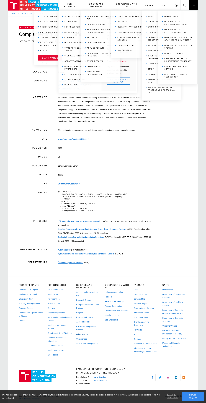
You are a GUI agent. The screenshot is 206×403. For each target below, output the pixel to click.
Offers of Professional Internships (57, 339)
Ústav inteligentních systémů (70, 263)
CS (193, 5)
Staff (136, 334)
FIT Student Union (55, 346)
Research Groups (83, 300)
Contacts (137, 339)
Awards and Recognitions (87, 343)
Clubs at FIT (53, 355)
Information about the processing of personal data (145, 350)
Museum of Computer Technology (171, 344)
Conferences (81, 339)
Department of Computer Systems (172, 319)
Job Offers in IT (111, 320)
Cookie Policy (172, 395)
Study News (53, 294)
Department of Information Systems (173, 296)
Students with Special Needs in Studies (31, 314)
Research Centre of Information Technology (172, 332)
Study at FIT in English (28, 290)
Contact (22, 321)
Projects (79, 313)
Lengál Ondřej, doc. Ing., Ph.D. (71, 85)
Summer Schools (26, 308)
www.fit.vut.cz (100, 377)
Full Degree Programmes (29, 303)
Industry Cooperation (114, 292)
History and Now (141, 317)
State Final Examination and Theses (60, 319)
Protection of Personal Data (145, 344)
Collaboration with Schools (116, 311)
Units (165, 5)
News (136, 290)
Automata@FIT (64, 250)
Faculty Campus (140, 303)
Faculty (150, 5)
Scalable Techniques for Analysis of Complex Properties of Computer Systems (92, 229)
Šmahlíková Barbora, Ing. (69, 89)
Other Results (82, 334)
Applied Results (83, 322)
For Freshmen (54, 299)
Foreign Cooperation (113, 306)
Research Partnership (114, 301)
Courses (51, 308)
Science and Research (96, 5)
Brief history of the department (141, 323)
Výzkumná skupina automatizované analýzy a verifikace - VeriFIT (86, 254)
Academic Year (54, 303)
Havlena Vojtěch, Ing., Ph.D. (70, 81)
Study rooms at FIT (56, 350)
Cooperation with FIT (126, 5)
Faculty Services (112, 315)
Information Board (141, 313)
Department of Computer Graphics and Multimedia (173, 311)
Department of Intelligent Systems (172, 304)
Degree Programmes (56, 313)
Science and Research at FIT (87, 294)
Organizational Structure (144, 308)
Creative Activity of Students (59, 333)
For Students (69, 5)
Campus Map (139, 299)
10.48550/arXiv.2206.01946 (69, 184)
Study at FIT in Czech (28, 294)
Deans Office (167, 290)
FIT (13, 13)
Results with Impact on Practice (86, 328)
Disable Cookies (172, 398)
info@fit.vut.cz (100, 380)
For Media (138, 330)
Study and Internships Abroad (57, 327)
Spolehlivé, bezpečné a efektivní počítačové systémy (81, 237)
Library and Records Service (174, 338)
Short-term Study (26, 299)
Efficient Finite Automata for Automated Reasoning (80, 221)
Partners (108, 297)
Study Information (55, 290)
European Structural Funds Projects (87, 306)
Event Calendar (140, 294)
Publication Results (84, 317)
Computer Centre (169, 326)
